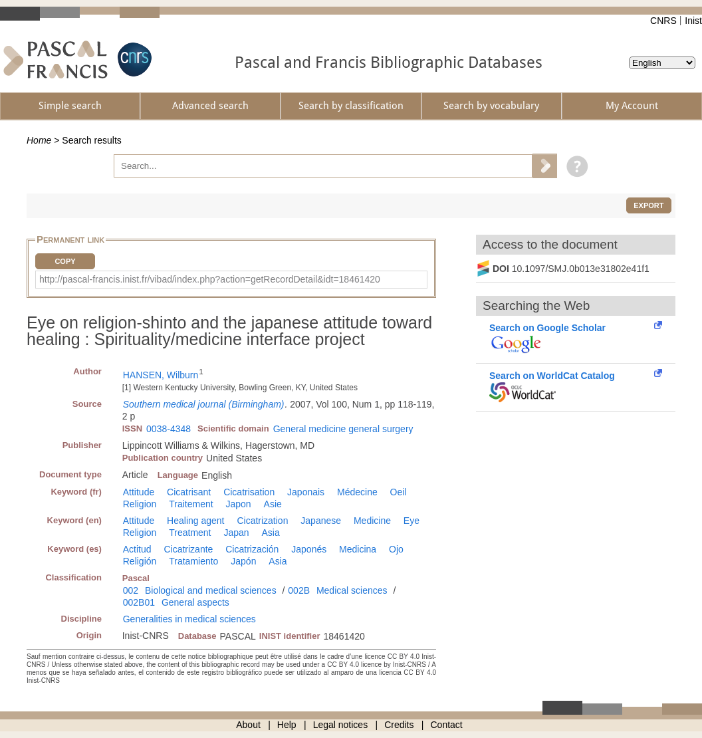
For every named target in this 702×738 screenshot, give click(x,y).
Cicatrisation (249, 492)
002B (299, 590)
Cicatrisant (189, 492)
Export (648, 205)
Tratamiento (193, 561)
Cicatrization (262, 520)
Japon (238, 504)
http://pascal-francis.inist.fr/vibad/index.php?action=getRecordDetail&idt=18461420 (209, 279)
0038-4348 (168, 429)
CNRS (663, 20)
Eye (411, 520)
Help (286, 724)
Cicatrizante (188, 549)
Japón (243, 561)
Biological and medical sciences (211, 590)
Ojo (396, 549)
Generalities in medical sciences (189, 619)
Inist (693, 20)
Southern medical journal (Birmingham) (204, 404)
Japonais (305, 492)
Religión (140, 561)
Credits (398, 724)
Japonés (308, 549)
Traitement (191, 504)
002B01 (139, 602)
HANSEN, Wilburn (161, 375)
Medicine (372, 520)
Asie (273, 504)
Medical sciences (352, 590)
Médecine (357, 492)
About (248, 724)
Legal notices (340, 724)
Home (39, 140)
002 (130, 590)
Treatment (190, 532)
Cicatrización (252, 549)
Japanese (320, 520)
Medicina (357, 549)
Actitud (137, 549)
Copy (65, 261)
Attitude (138, 492)
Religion (140, 504)
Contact (447, 724)
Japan (236, 532)
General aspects (195, 602)
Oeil (398, 492)
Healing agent (195, 520)
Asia (270, 532)
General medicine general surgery (343, 429)
